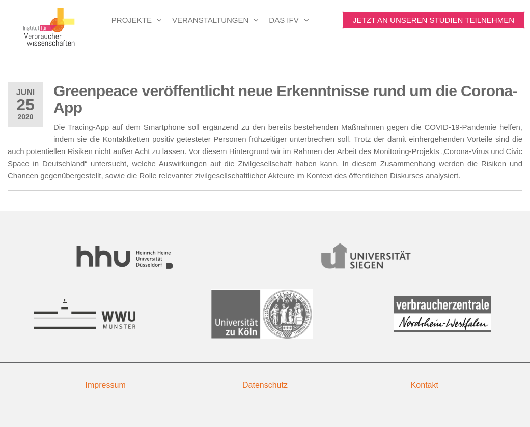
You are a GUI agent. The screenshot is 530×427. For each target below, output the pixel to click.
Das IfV (283, 20)
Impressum (106, 385)
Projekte (131, 20)
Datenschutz (265, 385)
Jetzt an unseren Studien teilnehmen (433, 20)
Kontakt (424, 385)
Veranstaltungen (210, 20)
